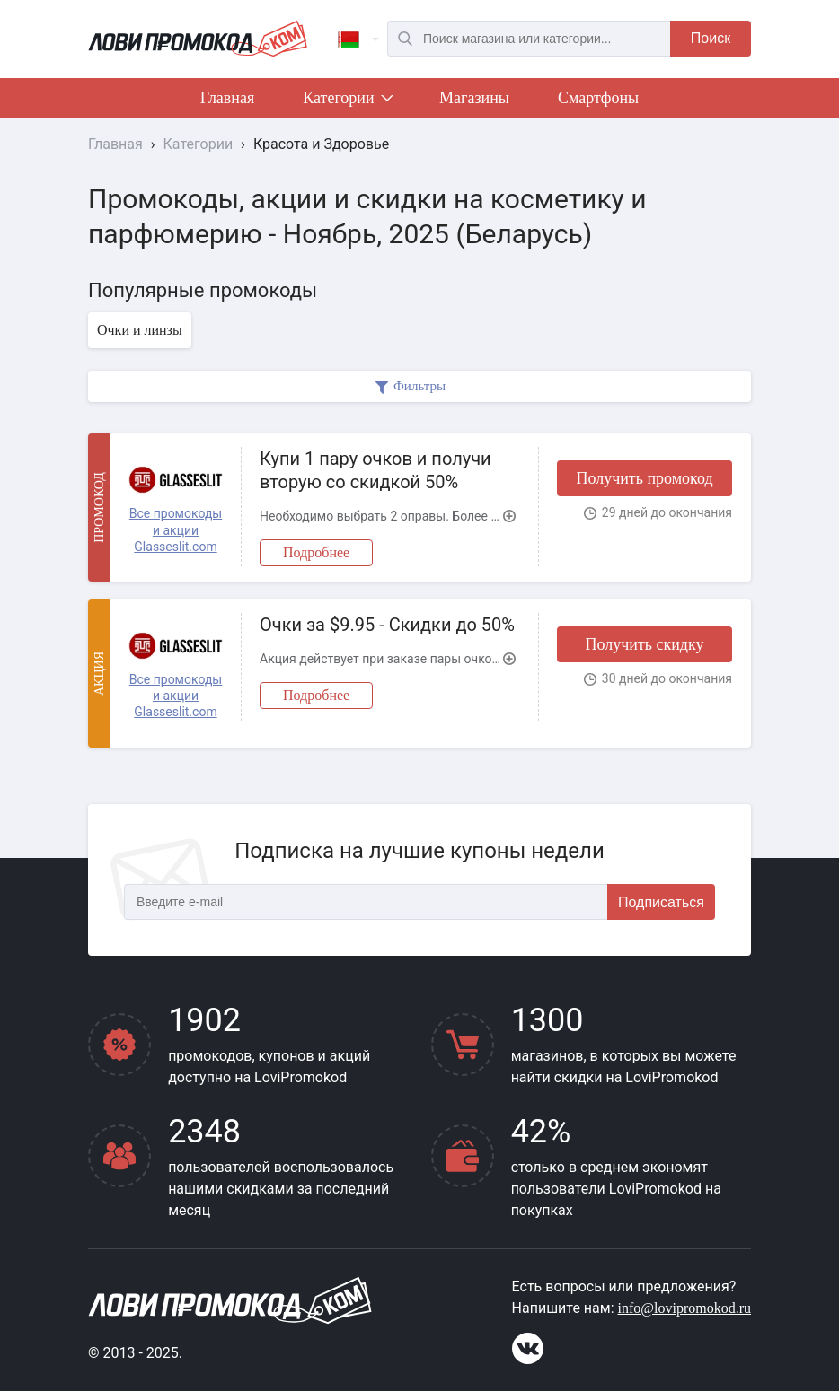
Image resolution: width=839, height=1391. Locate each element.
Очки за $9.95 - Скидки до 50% (387, 624)
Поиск (710, 38)
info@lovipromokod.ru (685, 1308)
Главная (227, 98)
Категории (347, 101)
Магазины (474, 98)
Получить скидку (644, 644)
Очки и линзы (139, 329)
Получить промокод (644, 478)
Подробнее (316, 552)
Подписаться (661, 902)
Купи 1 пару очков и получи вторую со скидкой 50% (375, 470)
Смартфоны (598, 98)
